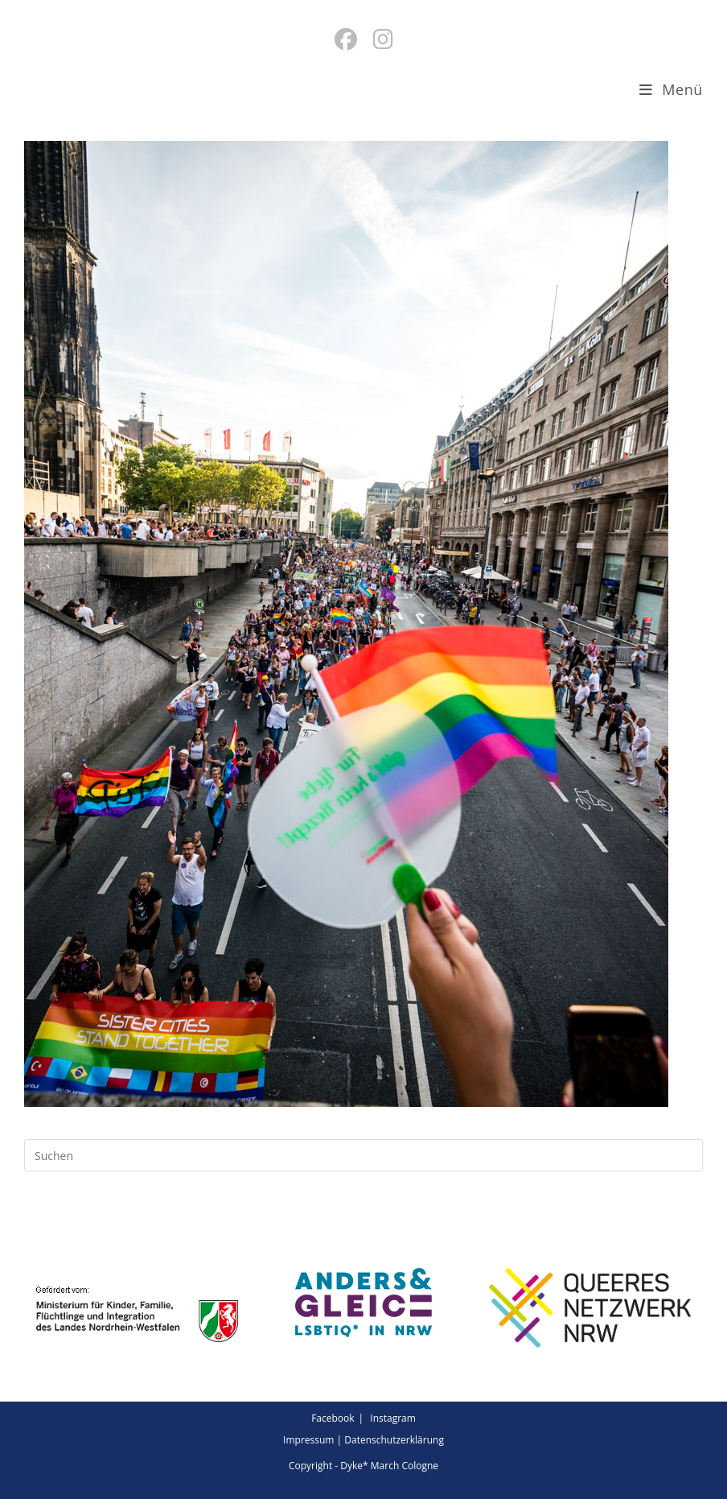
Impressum (308, 1440)
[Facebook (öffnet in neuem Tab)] (346, 39)
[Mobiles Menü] (671, 89)
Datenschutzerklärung (394, 1440)
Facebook (332, 1418)
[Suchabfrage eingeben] (363, 1155)
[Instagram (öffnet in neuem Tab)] (383, 39)
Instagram (393, 1418)
